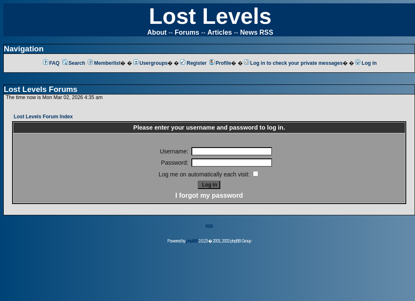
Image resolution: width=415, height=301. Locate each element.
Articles (219, 32)
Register (193, 63)
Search (73, 63)
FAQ (51, 63)
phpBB (192, 241)
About (156, 32)
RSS (209, 226)
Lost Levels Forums (40, 89)
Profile (220, 63)
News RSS (256, 32)
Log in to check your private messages (293, 63)
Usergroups (150, 63)
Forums (187, 32)
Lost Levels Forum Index (43, 117)
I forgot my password (209, 195)
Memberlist (104, 63)
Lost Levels (210, 16)
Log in (366, 63)
